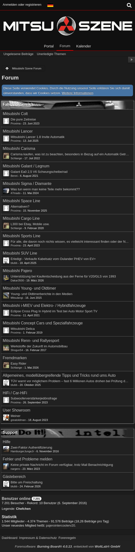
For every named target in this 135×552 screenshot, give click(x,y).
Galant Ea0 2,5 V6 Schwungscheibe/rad (39, 172)
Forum (64, 46)
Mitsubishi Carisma (19, 148)
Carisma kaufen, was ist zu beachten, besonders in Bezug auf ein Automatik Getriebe (71, 154)
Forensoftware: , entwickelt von (67, 546)
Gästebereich (14, 476)
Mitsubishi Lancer (18, 131)
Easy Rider (18, 363)
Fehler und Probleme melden (27, 459)
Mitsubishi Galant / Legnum (26, 166)
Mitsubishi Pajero (17, 271)
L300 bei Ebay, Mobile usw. (30, 224)
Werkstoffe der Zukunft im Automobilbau (39, 346)
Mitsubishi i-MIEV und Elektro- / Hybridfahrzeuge (44, 305)
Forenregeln (67, 538)
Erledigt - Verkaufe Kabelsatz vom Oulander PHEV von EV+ (53, 259)
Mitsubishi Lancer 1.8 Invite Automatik (37, 137)
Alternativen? (20, 206)
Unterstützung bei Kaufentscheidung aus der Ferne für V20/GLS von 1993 (63, 276)
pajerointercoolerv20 (60, 525)
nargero (15, 468)
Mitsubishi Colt (15, 114)
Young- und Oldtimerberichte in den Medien (41, 294)
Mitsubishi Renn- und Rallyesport (31, 340)
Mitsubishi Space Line (21, 201)
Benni (14, 175)
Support (10, 432)
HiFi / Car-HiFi (15, 393)
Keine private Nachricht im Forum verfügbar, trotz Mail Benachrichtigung (62, 465)
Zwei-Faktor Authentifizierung (31, 447)
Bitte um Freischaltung (26, 482)
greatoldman (18, 419)
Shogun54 (17, 350)
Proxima (16, 123)
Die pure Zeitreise (23, 119)
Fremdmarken (15, 358)
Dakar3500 (17, 280)
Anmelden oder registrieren (22, 4)
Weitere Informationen (77, 93)
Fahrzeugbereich (18, 104)
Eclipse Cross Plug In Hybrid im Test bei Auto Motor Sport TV (54, 311)
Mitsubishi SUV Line (20, 253)
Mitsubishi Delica (23, 329)
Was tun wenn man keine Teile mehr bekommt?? (45, 189)
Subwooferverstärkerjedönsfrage (34, 398)
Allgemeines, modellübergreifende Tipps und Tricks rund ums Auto (59, 375)
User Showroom (16, 410)
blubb (14, 262)
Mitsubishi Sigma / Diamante (27, 183)
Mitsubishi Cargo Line (21, 218)
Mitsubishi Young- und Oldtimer (29, 288)
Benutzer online (16, 498)
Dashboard (10, 538)
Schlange (16, 158)
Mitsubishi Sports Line (21, 236)
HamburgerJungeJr (22, 451)
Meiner (15, 416)
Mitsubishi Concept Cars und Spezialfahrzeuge (43, 323)
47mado (15, 193)
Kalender (83, 46)
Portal (49, 46)
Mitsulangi (17, 297)
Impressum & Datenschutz (38, 538)
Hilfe (6, 442)
